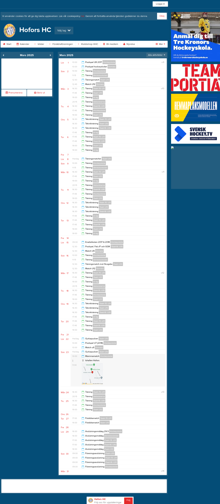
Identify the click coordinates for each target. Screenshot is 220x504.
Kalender (23, 44)
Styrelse (129, 44)
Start (7, 44)
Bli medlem (110, 44)
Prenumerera (14, 92)
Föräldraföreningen (61, 44)
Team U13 (104, 79)
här (82, 16)
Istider (39, 44)
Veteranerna (99, 101)
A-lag (95, 97)
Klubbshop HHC (88, 44)
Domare (111, 66)
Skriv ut (39, 92)
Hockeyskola (109, 62)
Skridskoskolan (100, 75)
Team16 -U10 (99, 106)
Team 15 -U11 (99, 88)
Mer (160, 44)
